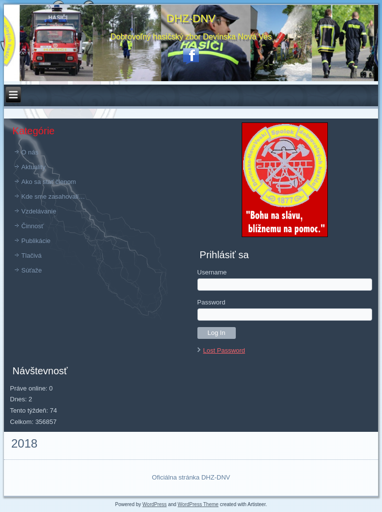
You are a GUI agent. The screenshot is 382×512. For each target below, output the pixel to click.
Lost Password (224, 350)
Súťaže (31, 270)
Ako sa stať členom (48, 181)
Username (212, 272)
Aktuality (33, 167)
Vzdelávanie (38, 211)
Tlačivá (31, 255)
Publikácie (35, 240)
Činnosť (32, 226)
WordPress (154, 504)
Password (211, 302)
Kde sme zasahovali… (53, 196)
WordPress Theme (198, 504)
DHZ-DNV (191, 18)
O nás (29, 152)
